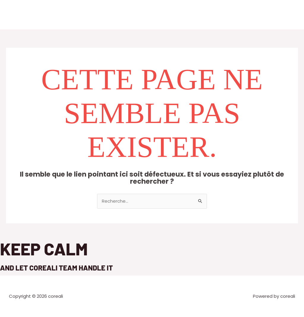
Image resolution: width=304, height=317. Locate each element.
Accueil (97, 15)
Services (147, 15)
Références (177, 15)
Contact (205, 15)
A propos (122, 15)
